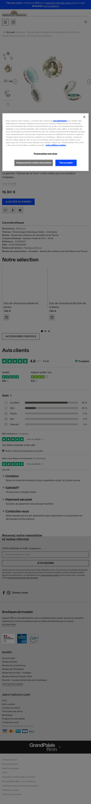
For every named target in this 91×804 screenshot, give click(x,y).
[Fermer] (84, 116)
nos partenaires (60, 121)
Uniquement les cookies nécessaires (33, 163)
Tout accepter (66, 163)
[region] (45, 142)
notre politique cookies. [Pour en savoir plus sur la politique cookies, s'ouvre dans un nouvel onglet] (56, 145)
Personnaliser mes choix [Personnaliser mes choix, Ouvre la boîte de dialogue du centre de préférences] (45, 154)
